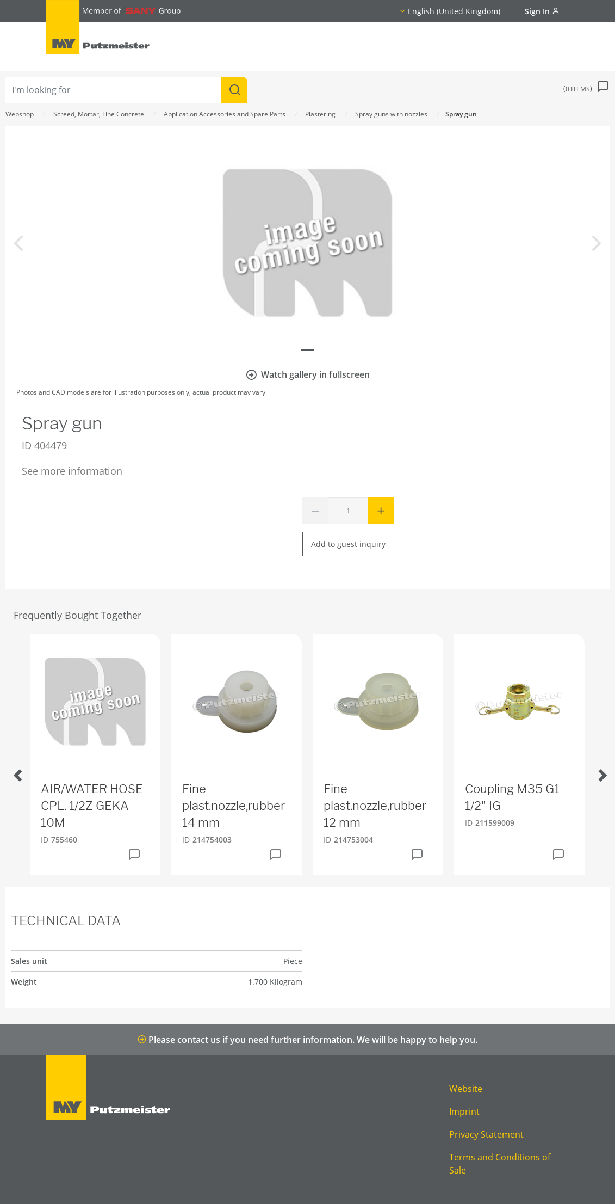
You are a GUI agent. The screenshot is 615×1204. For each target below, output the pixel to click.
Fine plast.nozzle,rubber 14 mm (233, 806)
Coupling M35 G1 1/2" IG (512, 797)
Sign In (542, 11)
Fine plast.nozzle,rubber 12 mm (375, 806)
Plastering (320, 114)
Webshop (19, 114)
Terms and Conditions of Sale (499, 1163)
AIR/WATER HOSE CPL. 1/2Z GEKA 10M (92, 806)
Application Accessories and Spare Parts (224, 114)
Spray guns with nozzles (391, 114)
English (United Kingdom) (454, 11)
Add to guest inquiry (348, 544)
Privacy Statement (486, 1134)
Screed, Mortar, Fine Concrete (98, 114)
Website (465, 1089)
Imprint (464, 1111)
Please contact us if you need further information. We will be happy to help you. (307, 1040)
